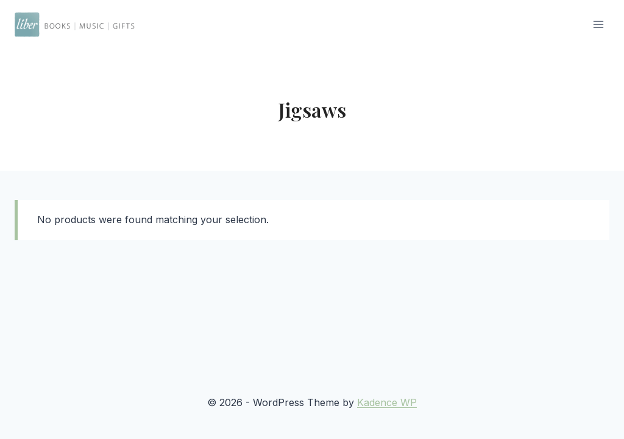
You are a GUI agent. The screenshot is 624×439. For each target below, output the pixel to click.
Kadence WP (387, 402)
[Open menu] (598, 24)
